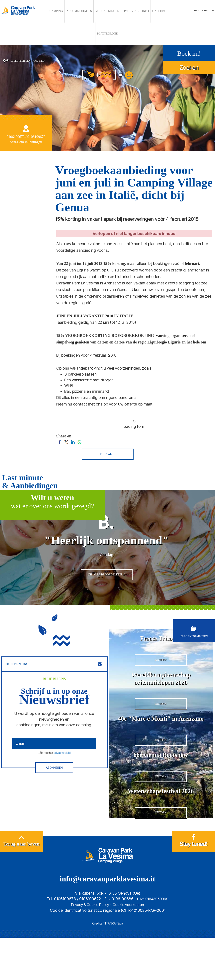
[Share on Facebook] (59, 418)
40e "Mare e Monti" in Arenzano (161, 725)
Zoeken (189, 44)
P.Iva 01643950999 (153, 926)
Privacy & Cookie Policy (88, 931)
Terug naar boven (21, 869)
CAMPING (57, 11)
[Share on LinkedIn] (72, 418)
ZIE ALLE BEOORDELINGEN (106, 569)
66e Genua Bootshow (161, 771)
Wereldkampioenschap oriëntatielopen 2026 (161, 676)
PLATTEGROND (155, 11)
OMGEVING (116, 11)
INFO (127, 11)
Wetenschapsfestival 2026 (161, 813)
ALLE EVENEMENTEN (194, 624)
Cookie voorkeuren (130, 931)
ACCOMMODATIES (75, 11)
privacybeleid (62, 745)
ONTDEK (160, 657)
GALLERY (139, 11)
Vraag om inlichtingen (26, 119)
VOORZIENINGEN (97, 11)
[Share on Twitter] (66, 418)
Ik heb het (56, 745)
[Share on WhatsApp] (79, 418)
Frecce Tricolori (160, 631)
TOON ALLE (107, 430)
